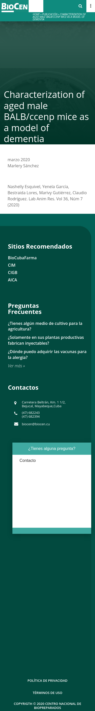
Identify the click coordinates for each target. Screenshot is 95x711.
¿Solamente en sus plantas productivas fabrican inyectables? (46, 340)
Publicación (49, 14)
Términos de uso (47, 692)
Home (36, 14)
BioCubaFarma (22, 258)
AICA (12, 280)
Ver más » (16, 366)
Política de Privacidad (48, 680)
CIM (11, 265)
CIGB (12, 272)
